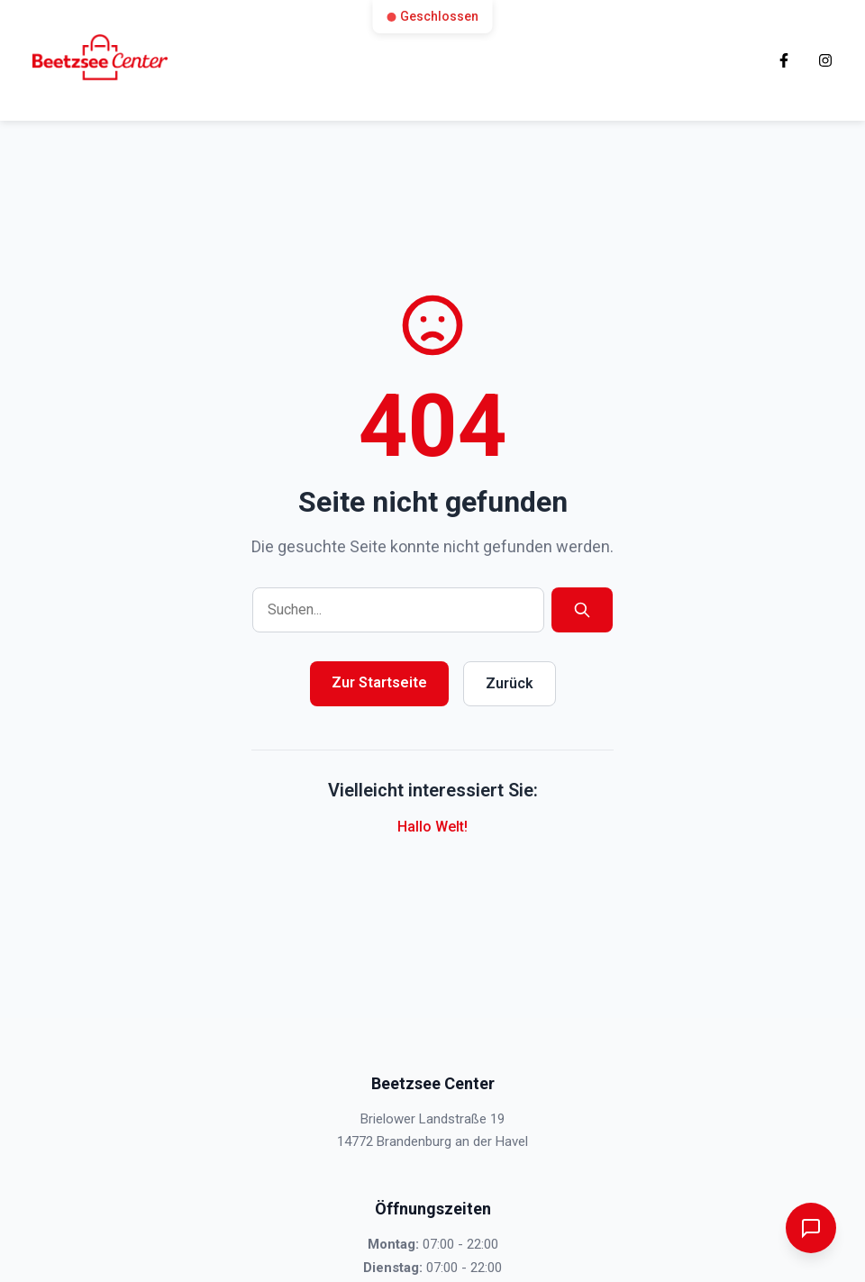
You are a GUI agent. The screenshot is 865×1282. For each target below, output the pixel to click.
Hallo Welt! (432, 826)
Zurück (509, 683)
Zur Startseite (379, 682)
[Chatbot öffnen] (811, 1228)
